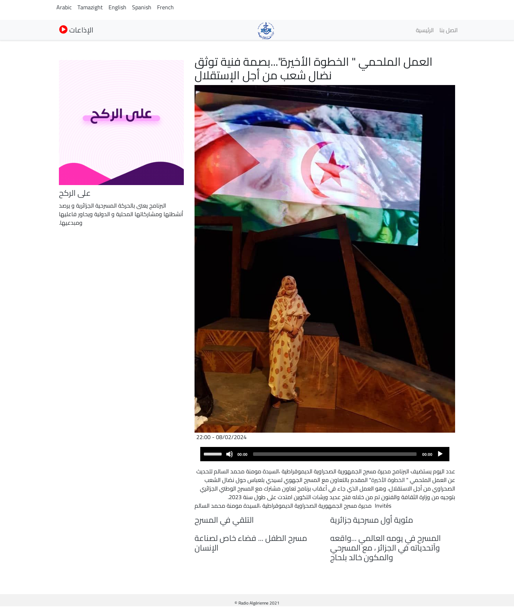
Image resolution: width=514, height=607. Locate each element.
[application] (324, 454)
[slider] (335, 454)
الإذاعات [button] (76, 29)
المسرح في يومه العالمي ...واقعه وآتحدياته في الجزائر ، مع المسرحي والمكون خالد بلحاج (385, 548)
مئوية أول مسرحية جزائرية (371, 519)
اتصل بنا (448, 30)
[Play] (440, 454)
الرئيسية (425, 30)
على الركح (75, 192)
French (165, 7)
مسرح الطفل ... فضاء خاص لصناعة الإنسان (251, 543)
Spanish (141, 7)
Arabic (64, 7)
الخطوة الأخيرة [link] (388, 479)
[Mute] (229, 454)
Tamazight (90, 7)
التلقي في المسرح (224, 519)
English (117, 7)
